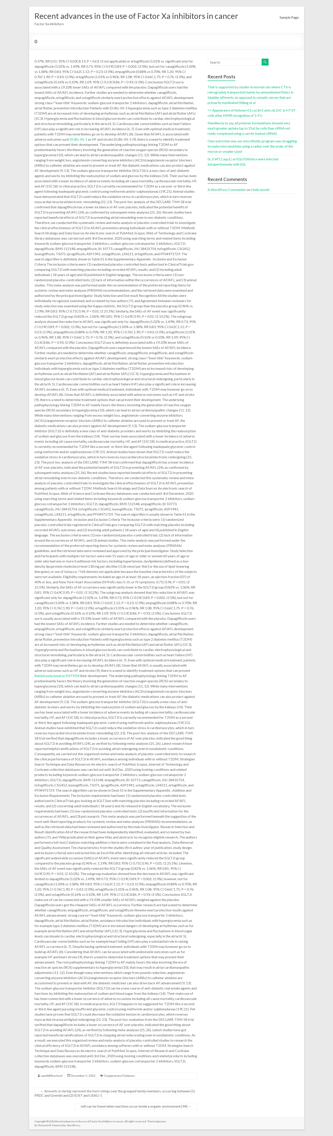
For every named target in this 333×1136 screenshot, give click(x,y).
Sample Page (289, 17)
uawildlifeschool (51, 1075)
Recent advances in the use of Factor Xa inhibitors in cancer (136, 16)
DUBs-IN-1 (78, 139)
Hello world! (260, 189)
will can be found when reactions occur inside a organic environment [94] (136, 1106)
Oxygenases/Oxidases (119, 1075)
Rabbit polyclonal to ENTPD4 (56, 676)
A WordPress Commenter (227, 189)
